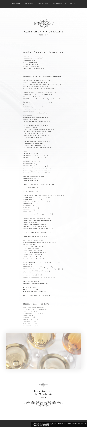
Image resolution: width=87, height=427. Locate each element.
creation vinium (86, 413)
